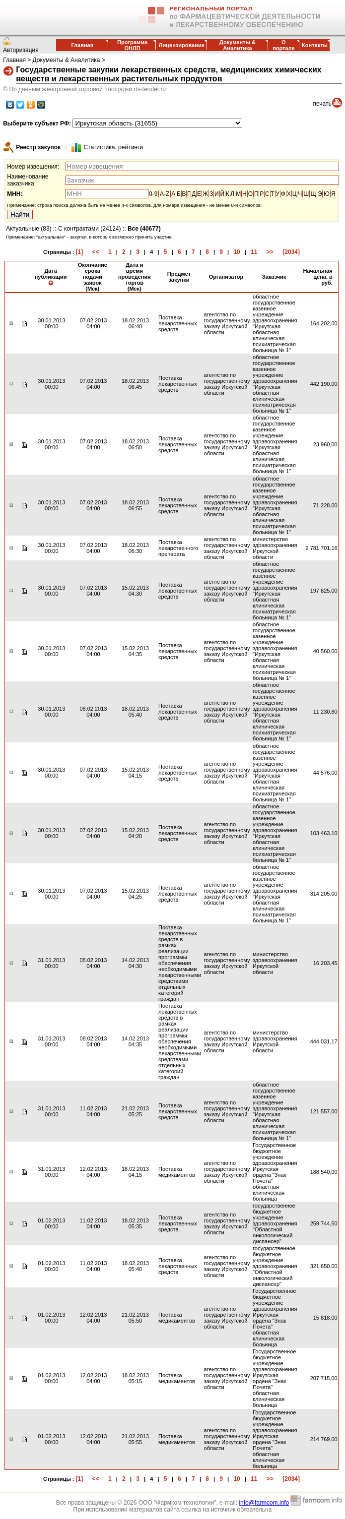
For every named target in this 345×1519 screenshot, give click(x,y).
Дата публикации (51, 277)
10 (236, 251)
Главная (82, 45)
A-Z (164, 193)
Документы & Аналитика (237, 45)
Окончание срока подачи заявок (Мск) (92, 277)
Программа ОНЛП (132, 45)
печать (322, 103)
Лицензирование (182, 45)
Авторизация (21, 50)
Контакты (315, 45)
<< (95, 251)
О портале (283, 45)
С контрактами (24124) (89, 228)
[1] (79, 251)
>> (270, 251)
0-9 (153, 193)
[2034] (291, 251)
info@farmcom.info (264, 1502)
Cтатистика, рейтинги (113, 147)
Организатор (226, 277)
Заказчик (274, 277)
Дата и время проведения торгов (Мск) (134, 277)
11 (254, 251)
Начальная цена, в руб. (318, 277)
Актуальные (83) (28, 228)
